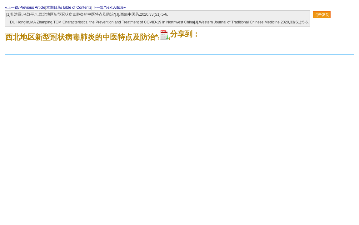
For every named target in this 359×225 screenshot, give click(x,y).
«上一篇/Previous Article (25, 7)
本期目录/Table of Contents (69, 7)
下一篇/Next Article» (109, 7)
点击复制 (321, 14)
